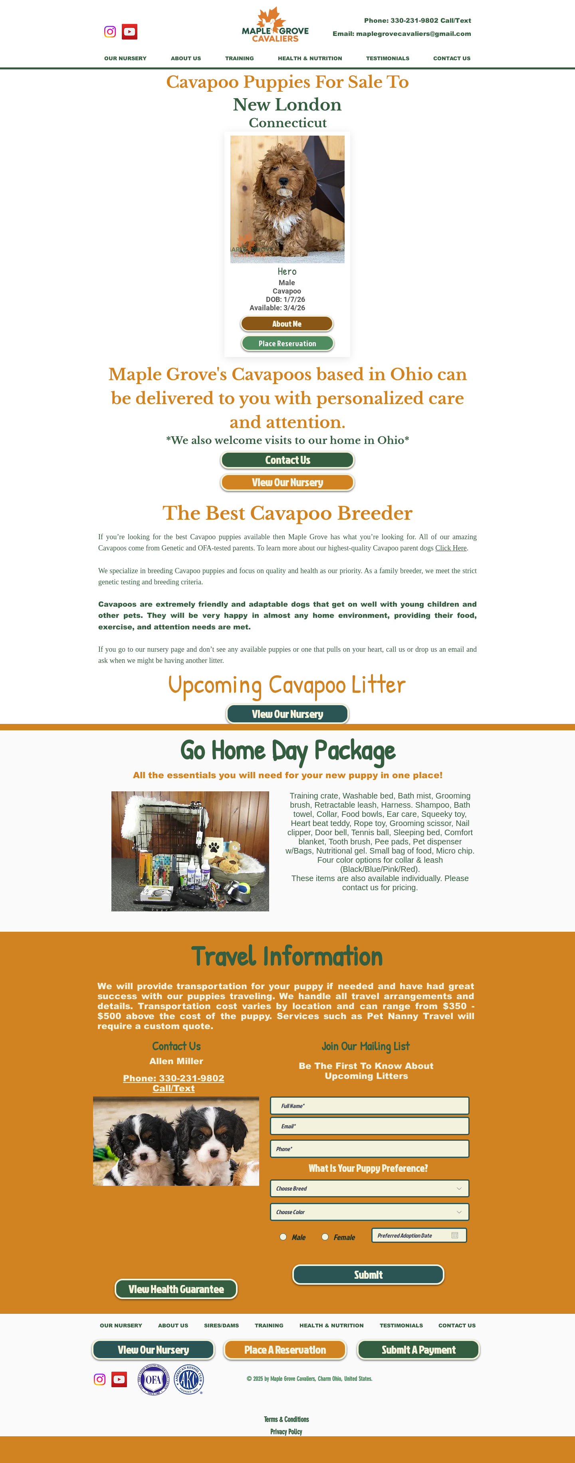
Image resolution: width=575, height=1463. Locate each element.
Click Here (450, 548)
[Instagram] (110, 31)
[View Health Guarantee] (176, 1289)
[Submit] (368, 1274)
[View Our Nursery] (287, 482)
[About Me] (286, 323)
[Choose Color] (370, 1212)
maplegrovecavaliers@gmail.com (413, 33)
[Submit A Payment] (418, 1349)
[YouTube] (129, 31)
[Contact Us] (287, 460)
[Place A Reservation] (285, 1349)
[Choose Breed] (370, 1188)
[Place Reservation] (287, 343)
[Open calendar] (455, 1235)
